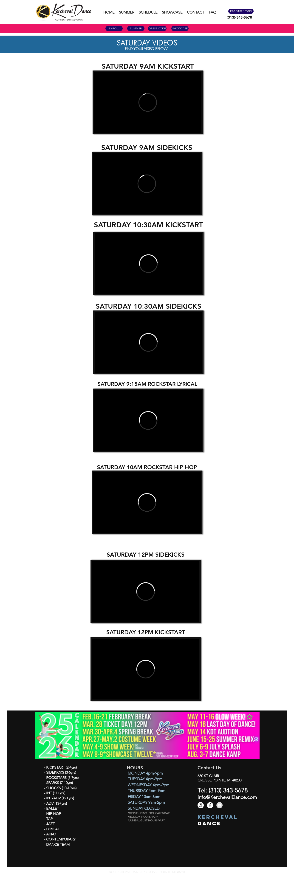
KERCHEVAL (218, 817)
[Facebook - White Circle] (210, 805)
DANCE (209, 823)
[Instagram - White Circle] (201, 805)
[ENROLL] (114, 28)
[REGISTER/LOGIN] (241, 11)
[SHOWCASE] (180, 28)
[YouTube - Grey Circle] (219, 805)
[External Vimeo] (147, 102)
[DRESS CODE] (157, 28)
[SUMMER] (135, 28)
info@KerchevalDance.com (227, 797)
